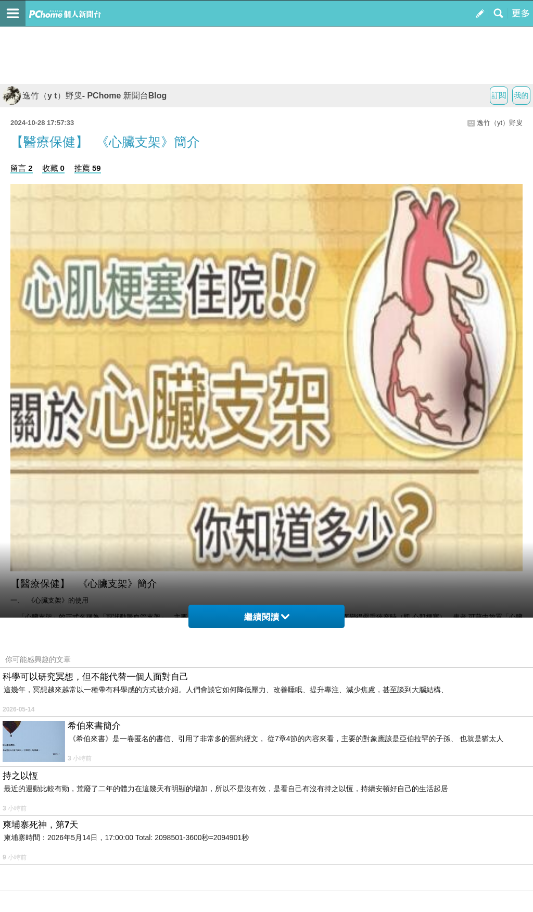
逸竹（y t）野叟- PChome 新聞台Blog (85, 95)
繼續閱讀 (266, 617)
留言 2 (21, 168)
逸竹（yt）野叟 (500, 123)
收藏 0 (53, 168)
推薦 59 (87, 168)
